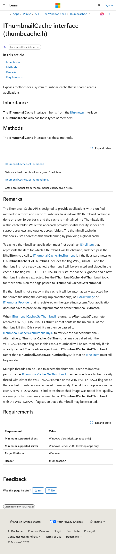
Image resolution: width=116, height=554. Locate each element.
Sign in (109, 5)
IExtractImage (86, 297)
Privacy (88, 531)
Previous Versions (38, 531)
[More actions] (109, 14)
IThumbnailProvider (16, 302)
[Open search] (99, 5)
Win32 (27, 14)
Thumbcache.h (78, 14)
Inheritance (13, 62)
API (37, 14)
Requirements (14, 77)
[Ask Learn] (102, 14)
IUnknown (77, 112)
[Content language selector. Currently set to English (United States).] (26, 522)
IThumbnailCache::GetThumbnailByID (27, 179)
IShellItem (87, 244)
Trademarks (72, 536)
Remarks (11, 72)
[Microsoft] (58, 5)
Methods (11, 67)
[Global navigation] (4, 5)
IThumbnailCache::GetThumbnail (24, 164)
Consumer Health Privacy (23, 536)
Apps (16, 14)
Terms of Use (53, 536)
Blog (56, 531)
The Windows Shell (54, 14)
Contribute (73, 531)
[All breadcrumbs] (6, 14)
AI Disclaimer (15, 531)
